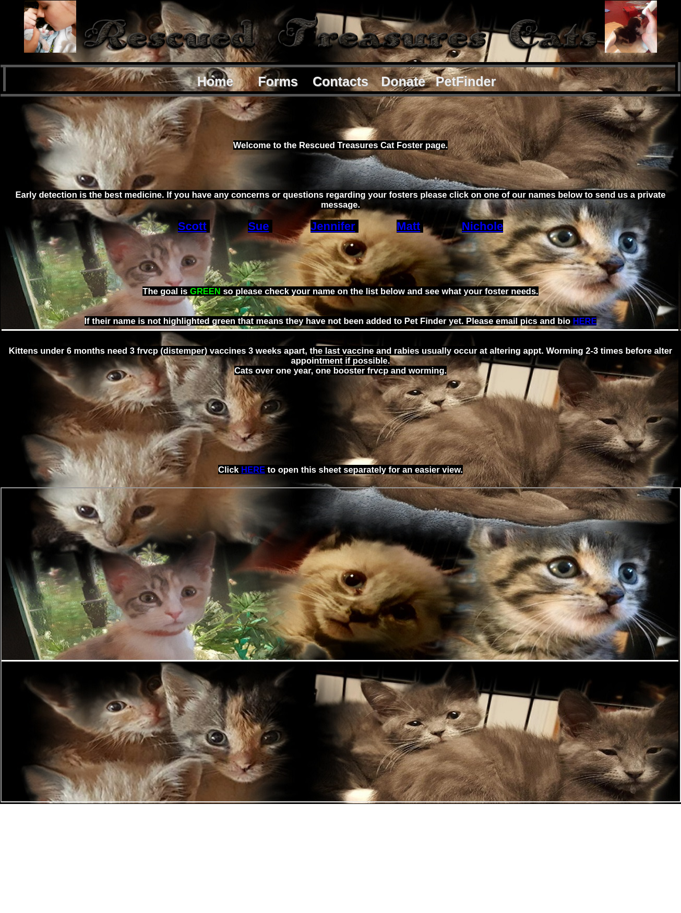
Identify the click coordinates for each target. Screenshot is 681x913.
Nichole (482, 226)
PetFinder (466, 81)
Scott (192, 226)
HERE (585, 321)
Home (215, 81)
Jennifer (332, 226)
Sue (258, 226)
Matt (408, 226)
